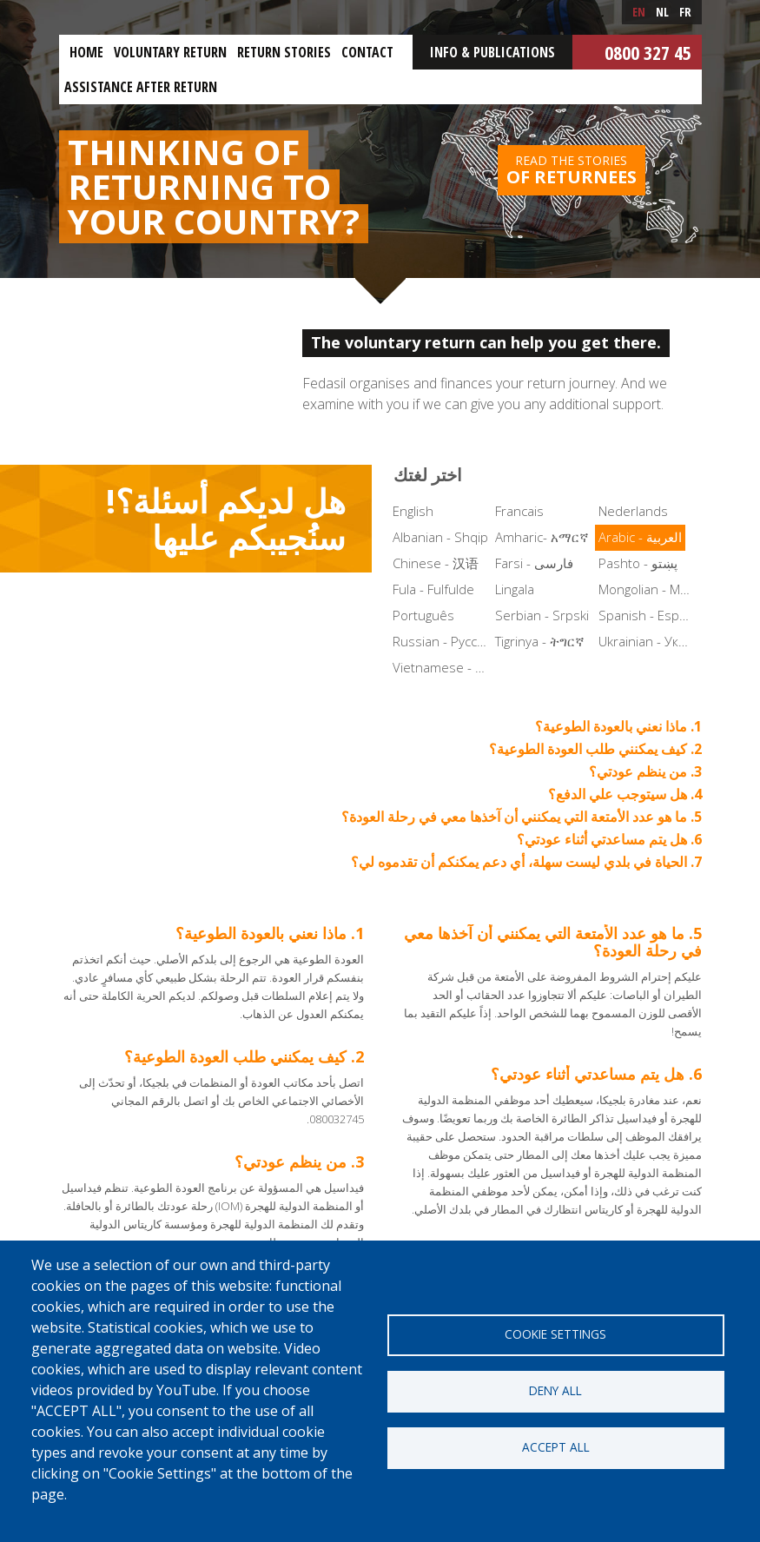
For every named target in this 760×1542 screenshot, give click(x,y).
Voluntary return (170, 52)
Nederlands (633, 511)
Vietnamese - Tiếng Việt (442, 667)
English (413, 511)
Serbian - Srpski (542, 615)
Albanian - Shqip (440, 537)
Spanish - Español (648, 615)
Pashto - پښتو (637, 563)
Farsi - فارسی (534, 563)
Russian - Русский (442, 641)
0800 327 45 (648, 52)
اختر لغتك (427, 474)
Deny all (555, 1390)
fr (685, 11)
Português (423, 615)
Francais (519, 511)
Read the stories (571, 170)
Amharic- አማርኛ (542, 537)
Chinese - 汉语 (436, 563)
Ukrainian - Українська (648, 641)
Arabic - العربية (640, 537)
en (638, 11)
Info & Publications (492, 52)
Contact (367, 52)
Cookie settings (555, 1334)
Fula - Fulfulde (433, 589)
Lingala (514, 589)
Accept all (556, 1447)
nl (662, 11)
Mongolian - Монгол (648, 589)
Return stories (284, 52)
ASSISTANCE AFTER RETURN (140, 86)
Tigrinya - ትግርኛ (540, 641)
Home (86, 52)
